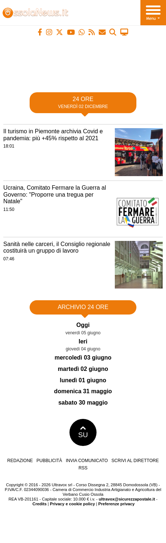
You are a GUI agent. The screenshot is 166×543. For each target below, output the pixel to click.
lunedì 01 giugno (83, 380)
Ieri (83, 341)
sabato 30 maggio (82, 402)
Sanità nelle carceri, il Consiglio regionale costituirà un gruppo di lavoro (56, 247)
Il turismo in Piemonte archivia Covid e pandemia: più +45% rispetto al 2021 (53, 134)
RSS (83, 468)
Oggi (83, 325)
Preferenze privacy (116, 504)
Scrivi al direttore (135, 460)
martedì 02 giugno (83, 369)
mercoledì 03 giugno (83, 357)
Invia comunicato (87, 460)
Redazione (20, 460)
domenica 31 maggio (83, 391)
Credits (40, 504)
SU (83, 432)
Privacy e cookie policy (72, 504)
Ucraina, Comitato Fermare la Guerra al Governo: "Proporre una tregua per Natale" (54, 194)
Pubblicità (49, 460)
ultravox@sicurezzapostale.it (127, 499)
